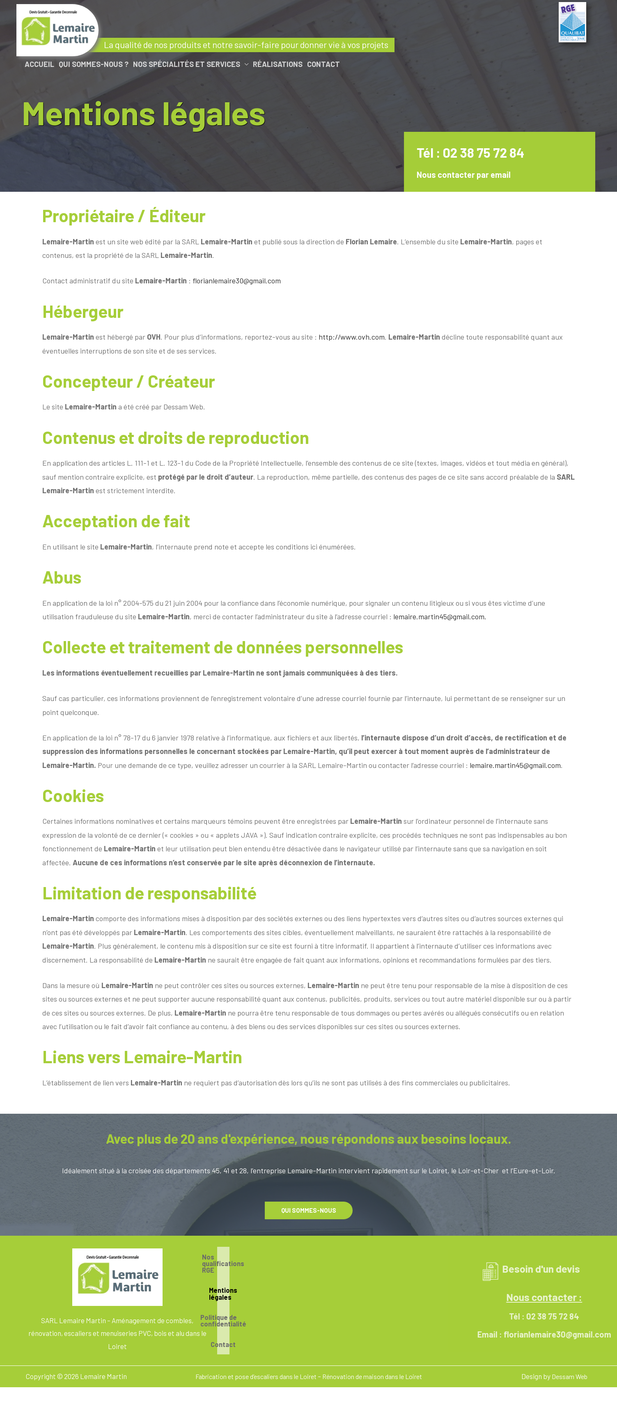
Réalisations (278, 64)
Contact (323, 64)
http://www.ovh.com (352, 336)
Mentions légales (305, 1288)
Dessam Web (567, 1374)
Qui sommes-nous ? (93, 64)
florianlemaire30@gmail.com (237, 280)
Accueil (39, 64)
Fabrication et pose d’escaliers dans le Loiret (251, 1374)
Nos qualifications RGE (305, 1265)
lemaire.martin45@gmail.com (515, 765)
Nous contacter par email (475, 174)
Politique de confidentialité (305, 1310)
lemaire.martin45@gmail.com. (439, 616)
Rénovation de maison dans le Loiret (378, 1374)
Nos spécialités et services (186, 64)
